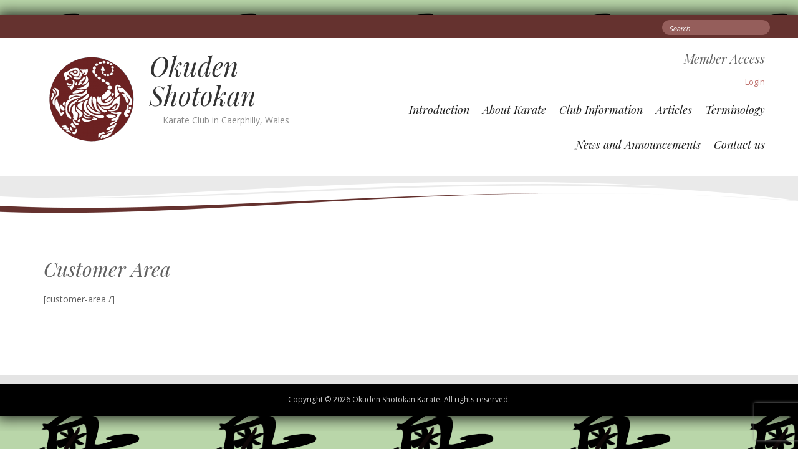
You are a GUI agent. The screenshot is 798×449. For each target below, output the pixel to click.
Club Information (601, 109)
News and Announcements (638, 144)
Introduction (439, 109)
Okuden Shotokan (203, 80)
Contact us (739, 144)
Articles (674, 109)
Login (755, 81)
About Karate (514, 109)
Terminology (735, 109)
